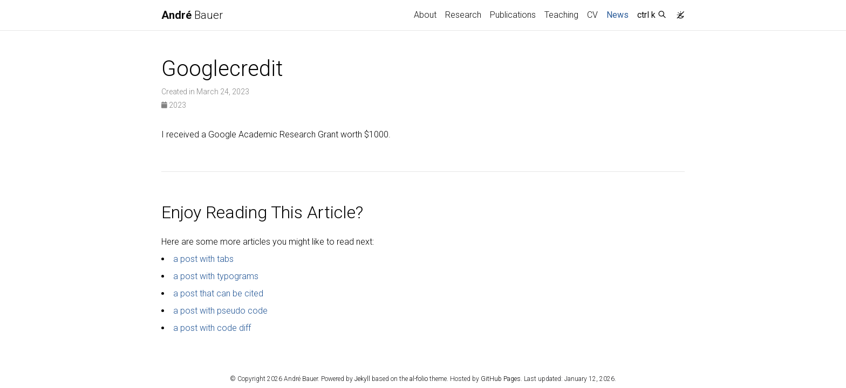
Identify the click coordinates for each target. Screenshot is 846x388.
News (619, 14)
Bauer (192, 15)
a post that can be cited (218, 293)
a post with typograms (215, 276)
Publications (513, 15)
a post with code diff (212, 328)
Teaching (561, 15)
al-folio (419, 379)
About (425, 15)
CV (592, 15)
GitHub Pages (501, 379)
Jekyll (362, 379)
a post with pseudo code (220, 311)
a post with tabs (203, 259)
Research (463, 15)
